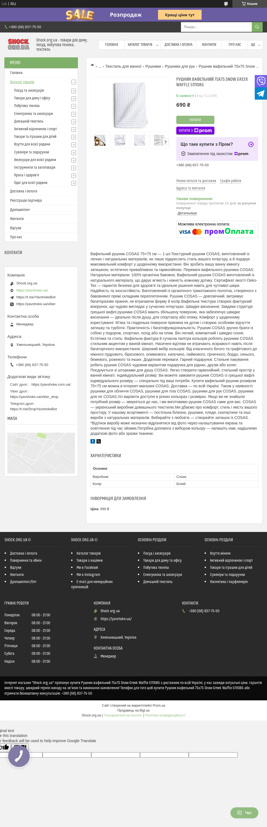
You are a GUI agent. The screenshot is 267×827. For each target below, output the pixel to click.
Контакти (209, 45)
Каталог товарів (140, 45)
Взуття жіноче (220, 553)
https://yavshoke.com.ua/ (51, 384)
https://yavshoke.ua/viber (36, 304)
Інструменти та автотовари (34, 167)
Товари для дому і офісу (32, 98)
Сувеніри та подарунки (31, 152)
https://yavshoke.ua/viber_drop (34, 397)
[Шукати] (257, 27)
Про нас (235, 45)
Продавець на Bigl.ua (133, 710)
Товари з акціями (90, 560)
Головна (111, 45)
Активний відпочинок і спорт (35, 129)
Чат (244, 812)
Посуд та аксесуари (29, 90)
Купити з (195, 130)
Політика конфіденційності (165, 715)
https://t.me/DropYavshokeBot (33, 409)
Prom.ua (159, 705)
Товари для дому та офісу (162, 560)
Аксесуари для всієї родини (35, 160)
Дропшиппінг (20, 210)
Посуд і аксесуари (157, 553)
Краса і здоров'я (26, 175)
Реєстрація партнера (26, 200)
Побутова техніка (27, 106)
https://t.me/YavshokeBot (36, 297)
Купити (195, 120)
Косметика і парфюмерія (229, 582)
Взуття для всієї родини (32, 144)
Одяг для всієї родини (30, 183)
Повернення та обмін (26, 560)
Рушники (153, 66)
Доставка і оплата (178, 45)
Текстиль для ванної (123, 66)
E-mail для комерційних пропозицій (92, 584)
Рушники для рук (180, 66)
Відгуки (15, 228)
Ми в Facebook (87, 568)
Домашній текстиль (28, 121)
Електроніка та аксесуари (33, 114)
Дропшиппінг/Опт (23, 582)
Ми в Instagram (88, 575)
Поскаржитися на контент (123, 715)
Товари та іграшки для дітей (35, 137)
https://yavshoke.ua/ (32, 290)
